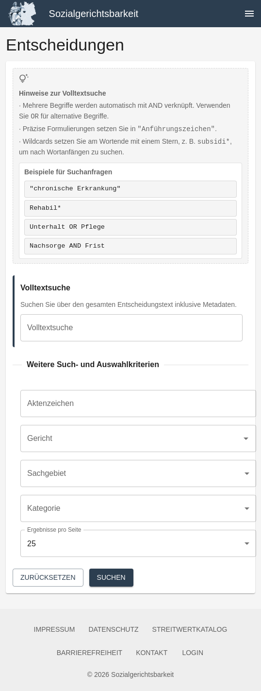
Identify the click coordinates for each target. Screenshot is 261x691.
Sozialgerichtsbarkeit (94, 13)
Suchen (111, 578)
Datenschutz (113, 630)
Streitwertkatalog (189, 630)
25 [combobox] (31, 543)
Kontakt (151, 653)
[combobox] (131, 438)
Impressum (54, 630)
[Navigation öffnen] (249, 13)
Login (192, 653)
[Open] (246, 438)
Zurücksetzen (48, 577)
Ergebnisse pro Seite (54, 529)
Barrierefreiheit (89, 653)
